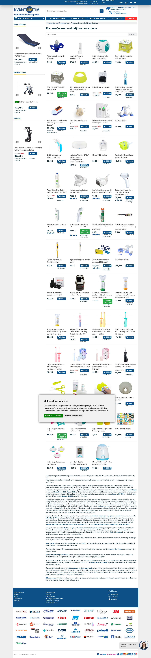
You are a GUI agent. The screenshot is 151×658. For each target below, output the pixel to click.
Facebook (113, 594)
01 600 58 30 (93, 3)
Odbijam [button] (58, 415)
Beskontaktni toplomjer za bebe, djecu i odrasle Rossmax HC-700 (124, 192)
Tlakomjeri (116, 18)
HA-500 (48, 518)
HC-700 (54, 518)
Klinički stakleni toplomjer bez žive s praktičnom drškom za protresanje (102, 227)
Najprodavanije (57, 18)
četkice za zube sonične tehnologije (80, 568)
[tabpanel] (28, 47)
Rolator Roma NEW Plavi (28, 102)
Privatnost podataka (52, 601)
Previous (17, 48)
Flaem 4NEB (71, 492)
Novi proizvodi (78, 18)
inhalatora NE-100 (117, 494)
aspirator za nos (103, 506)
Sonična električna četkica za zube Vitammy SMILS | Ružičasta (102, 367)
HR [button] (121, 3)
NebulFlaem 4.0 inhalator (101, 87)
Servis (16, 596)
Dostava (48, 594)
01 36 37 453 (93, 1)
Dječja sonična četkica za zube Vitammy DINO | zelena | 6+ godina (125, 332)
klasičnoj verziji (101, 562)
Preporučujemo (97, 18)
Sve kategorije (29, 18)
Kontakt (16, 594)
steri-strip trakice (115, 532)
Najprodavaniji (20, 24)
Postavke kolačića (51, 603)
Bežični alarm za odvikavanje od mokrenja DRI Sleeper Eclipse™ (57, 123)
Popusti (17, 118)
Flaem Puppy (132, 490)
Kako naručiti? (50, 596)
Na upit (62, 94)
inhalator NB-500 (67, 496)
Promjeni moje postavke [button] (73, 415)
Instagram (113, 597)
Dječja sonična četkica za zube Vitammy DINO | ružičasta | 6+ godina (55, 367)
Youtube (113, 599)
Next (39, 48)
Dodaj (61, 62)
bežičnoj (92, 562)
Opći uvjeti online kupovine (54, 598)
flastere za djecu (69, 528)
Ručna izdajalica (120, 120)
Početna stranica (52, 23)
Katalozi (17, 601)
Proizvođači (18, 598)
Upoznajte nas (19, 592)
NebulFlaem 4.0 (59, 492)
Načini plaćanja (50, 592)
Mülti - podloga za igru (123, 429)
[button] (126, 3)
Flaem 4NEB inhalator (100, 155)
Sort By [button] (133, 34)
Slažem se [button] (48, 415)
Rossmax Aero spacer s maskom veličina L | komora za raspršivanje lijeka (102, 295)
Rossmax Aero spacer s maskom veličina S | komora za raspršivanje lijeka (56, 332)
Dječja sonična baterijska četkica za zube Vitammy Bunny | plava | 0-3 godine (124, 89)
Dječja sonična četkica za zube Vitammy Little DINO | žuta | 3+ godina (101, 332)
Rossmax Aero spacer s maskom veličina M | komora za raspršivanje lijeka (125, 295)
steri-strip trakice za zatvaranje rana (89, 528)
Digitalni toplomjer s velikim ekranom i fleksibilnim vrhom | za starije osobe (125, 227)
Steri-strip (121, 530)
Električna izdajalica (122, 260)
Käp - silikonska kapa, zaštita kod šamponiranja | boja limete (80, 89)
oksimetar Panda (116, 549)
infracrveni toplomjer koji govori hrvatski (106, 516)
